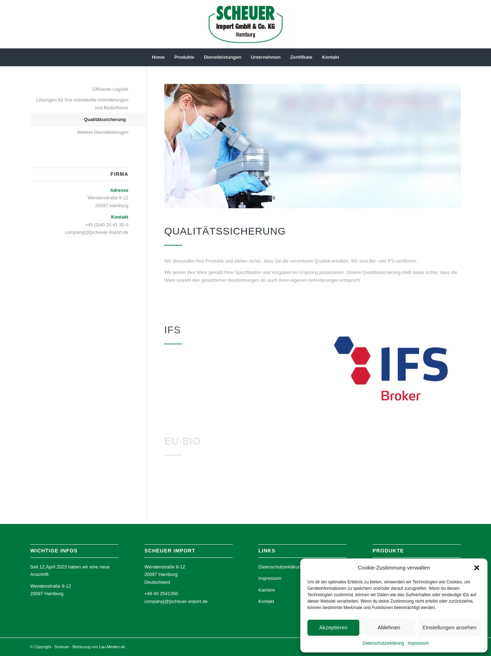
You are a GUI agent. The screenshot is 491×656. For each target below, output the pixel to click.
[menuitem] (158, 57)
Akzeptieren (333, 627)
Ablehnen (389, 627)
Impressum (418, 643)
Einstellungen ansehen (449, 627)
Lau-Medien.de (112, 647)
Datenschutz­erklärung (383, 643)
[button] (476, 567)
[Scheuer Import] (245, 24)
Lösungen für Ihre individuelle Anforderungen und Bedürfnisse (82, 103)
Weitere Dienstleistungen (102, 132)
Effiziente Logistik (110, 89)
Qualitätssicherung (105, 119)
